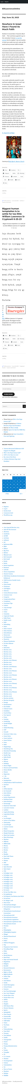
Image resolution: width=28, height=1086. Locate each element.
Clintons (6, 590)
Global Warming (8, 727)
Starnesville (7, 1016)
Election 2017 (7, 662)
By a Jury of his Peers (10, 457)
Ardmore (6, 540)
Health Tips (7, 755)
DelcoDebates (8, 633)
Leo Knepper (7, 818)
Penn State (7, 902)
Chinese (6, 582)
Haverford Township (10, 751)
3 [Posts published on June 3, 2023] (20, 478)
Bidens (6, 548)
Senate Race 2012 (9, 997)
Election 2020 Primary (10, 675)
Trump (6, 1044)
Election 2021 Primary (10, 679)
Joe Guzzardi (7, 791)
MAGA (5, 829)
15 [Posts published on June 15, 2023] (14, 484)
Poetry (6, 938)
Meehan (6, 839)
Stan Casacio (7, 1014)
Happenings (7, 746)
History (6, 761)
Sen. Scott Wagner (9, 993)
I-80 (5, 776)
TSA (5, 1048)
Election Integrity (9, 700)
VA (4, 1067)
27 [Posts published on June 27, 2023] (7, 490)
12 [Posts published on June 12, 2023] (3, 484)
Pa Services (7, 898)
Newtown (6, 858)
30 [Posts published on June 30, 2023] (17, 490)
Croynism (6, 614)
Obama (6, 860)
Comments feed (8, 513)
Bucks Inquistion (9, 565)
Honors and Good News (11, 767)
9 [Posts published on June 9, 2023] (17, 481)
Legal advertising (9, 812)
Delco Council (8, 628)
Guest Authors (8, 738)
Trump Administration (10, 1046)
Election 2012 (8, 649)
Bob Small (7, 559)
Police (5, 940)
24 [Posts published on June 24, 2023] (21, 487)
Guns (5, 742)
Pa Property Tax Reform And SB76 (14, 896)
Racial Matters (8, 955)
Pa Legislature (8, 894)
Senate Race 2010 (9, 995)
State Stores (7, 1018)
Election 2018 (8, 664)
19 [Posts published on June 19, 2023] (4, 487)
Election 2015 (8, 656)
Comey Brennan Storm (10, 593)
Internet (6, 784)
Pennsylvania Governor (10, 917)
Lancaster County (9, 808)
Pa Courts (6, 890)
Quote (5, 953)
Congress (6, 597)
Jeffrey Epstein (8, 789)
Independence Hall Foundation (13, 782)
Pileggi (6, 934)
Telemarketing (8, 1029)
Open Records (8, 867)
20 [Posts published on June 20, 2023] (7, 487)
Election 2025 (8, 694)
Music (5, 852)
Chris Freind (7, 584)
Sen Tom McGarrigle (10, 991)
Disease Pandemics (9, 641)
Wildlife (6, 1075)
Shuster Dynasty (8, 1008)
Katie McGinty (8, 801)
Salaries (6, 978)
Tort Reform (7, 1035)
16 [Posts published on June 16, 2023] (17, 484)
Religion (6, 964)
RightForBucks (8, 974)
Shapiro (6, 1004)
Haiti (5, 744)
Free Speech (7, 715)
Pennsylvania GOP (9, 915)
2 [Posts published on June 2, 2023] (17, 478)
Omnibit (6, 864)
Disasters (6, 639)
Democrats (7, 635)
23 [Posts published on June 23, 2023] (17, 487)
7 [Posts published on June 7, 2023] (10, 481)
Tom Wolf (6, 1031)
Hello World (7, 757)
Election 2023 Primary (10, 687)
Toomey (6, 1033)
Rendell (6, 966)
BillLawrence (7, 200)
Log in (5, 508)
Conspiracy (7, 601)
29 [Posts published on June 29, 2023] (14, 490)
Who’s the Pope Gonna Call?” (12, 453)
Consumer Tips (8, 603)
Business (6, 567)
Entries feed (7, 511)
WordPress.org (8, 515)
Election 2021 (8, 677)
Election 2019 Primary (10, 671)
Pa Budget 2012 (8, 877)
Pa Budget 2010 (8, 873)
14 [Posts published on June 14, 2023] (10, 484)
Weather (6, 1071)
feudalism (6, 711)
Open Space (7, 869)
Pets (5, 928)
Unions (6, 1063)
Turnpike (6, 1052)
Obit (5, 862)
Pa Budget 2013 (8, 879)
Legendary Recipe (9, 814)
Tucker (6, 1050)
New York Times (8, 856)
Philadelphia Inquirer (10, 932)
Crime (5, 612)
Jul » (21, 493)
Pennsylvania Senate (10, 923)
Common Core (8, 595)
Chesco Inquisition (9, 571)
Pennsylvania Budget (10, 904)
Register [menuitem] (6, 1)
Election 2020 (8, 673)
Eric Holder (7, 706)
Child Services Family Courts (12, 580)
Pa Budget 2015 (8, 883)
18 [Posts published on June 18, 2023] (24, 484)
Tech (5, 1027)
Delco (5, 626)
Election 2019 (8, 668)
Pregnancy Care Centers (11, 947)
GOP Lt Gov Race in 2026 (11, 455)
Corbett (6, 605)
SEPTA (6, 999)
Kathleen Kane (8, 799)
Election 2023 (8, 685)
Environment (8, 704)
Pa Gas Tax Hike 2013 (10, 892)
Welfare (6, 1073)
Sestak (6, 1001)
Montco (6, 848)
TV (4, 1054)
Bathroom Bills (8, 544)
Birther (6, 553)
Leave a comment (6, 202)
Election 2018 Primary (10, 666)
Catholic (22, 200)
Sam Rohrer (7, 980)
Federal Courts (8, 708)
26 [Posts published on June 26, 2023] (4, 490)
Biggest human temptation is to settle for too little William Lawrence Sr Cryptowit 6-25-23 (13, 213)
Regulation (7, 961)
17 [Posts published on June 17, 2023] (20, 484)
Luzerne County (8, 827)
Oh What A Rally (13, 427)
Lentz (5, 816)
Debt (5, 622)
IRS (5, 786)
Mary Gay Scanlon (9, 835)
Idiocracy (6, 778)
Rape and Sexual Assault (11, 959)
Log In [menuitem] (2, 1)
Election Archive (8, 698)
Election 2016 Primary (10, 660)
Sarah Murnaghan (9, 985)
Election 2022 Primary (10, 683)
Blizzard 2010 (8, 555)
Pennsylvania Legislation (11, 919)
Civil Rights (7, 588)
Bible (5, 546)
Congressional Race (9, 599)
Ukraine (6, 1058)
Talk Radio (7, 1020)
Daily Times (7, 618)
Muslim (6, 854)
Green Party (7, 736)
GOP (5, 730)
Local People (7, 824)
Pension (6, 926)
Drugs (5, 645)
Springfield (7, 1012)
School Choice (8, 987)
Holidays (6, 763)
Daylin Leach (7, 620)
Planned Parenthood (10, 936)
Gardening (7, 721)
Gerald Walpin (8, 723)
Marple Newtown (9, 833)
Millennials (7, 843)
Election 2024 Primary (10, 692)
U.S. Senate (7, 1056)
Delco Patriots (8, 630)
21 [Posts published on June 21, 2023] (10, 487)
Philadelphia (7, 930)
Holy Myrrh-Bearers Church (16, 161)
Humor (6, 772)
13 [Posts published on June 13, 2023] (7, 484)
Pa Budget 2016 (8, 886)
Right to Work (8, 972)
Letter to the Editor (9, 820)
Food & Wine (7, 713)
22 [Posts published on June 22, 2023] (14, 487)
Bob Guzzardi (8, 557)
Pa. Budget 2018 (8, 900)
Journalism (7, 795)
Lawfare (6, 810)
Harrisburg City (8, 749)
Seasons (6, 989)
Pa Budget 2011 (8, 875)
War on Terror (8, 1069)
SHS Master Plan (9, 1006)
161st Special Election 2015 (11, 527)
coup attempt (8, 607)
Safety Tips (7, 976)
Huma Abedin (8, 770)
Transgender (7, 1039)
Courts (6, 609)
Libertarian (7, 822)
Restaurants (7, 970)
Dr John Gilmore (8, 643)
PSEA (5, 951)
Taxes (5, 1023)
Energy (6, 702)
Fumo (5, 717)
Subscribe (8, 394)
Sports (6, 1010)
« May (7, 493)
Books (5, 561)
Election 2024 (8, 690)
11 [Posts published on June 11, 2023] (24, 481)
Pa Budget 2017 (8, 888)
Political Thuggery (9, 942)
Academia (6, 534)
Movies (6, 850)
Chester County (8, 574)
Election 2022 (8, 681)
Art (5, 542)
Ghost (5, 725)
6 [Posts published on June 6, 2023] (7, 481)
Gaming (6, 719)
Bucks (5, 563)
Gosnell (6, 732)
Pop (5, 945)
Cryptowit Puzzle (9, 616)
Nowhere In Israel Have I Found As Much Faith (11, 27)
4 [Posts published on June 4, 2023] (24, 478)
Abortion (6, 531)
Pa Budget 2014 (8, 881)
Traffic (6, 1037)
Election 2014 (8, 654)
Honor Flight (7, 765)
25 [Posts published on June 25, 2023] (24, 487)
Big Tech (6, 550)
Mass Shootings (8, 837)
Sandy (5, 982)
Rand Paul (7, 957)
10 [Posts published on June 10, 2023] (20, 481)
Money (6, 845)
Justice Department (9, 797)
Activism (6, 538)
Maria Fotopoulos (9, 831)
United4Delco (8, 1065)
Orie (5, 871)
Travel (5, 1041)
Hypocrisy (7, 774)
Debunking (7, 624)
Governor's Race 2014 (10, 734)
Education (7, 647)
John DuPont (7, 793)
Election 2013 (7, 652)
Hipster (6, 759)
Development (8, 637)
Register (6, 506)
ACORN (6, 536)
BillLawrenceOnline (11, 9)
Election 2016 (8, 658)
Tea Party (6, 1025)
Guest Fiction (8, 740)
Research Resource (9, 968)
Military (6, 841)
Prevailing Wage (8, 949)
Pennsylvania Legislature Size (12, 921)
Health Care (7, 753)
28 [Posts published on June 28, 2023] (10, 490)
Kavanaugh (7, 803)
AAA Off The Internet (10, 529)
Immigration (7, 780)
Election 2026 (8, 696)
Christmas (7, 586)
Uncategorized (8, 1060)
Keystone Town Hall (10, 805)
